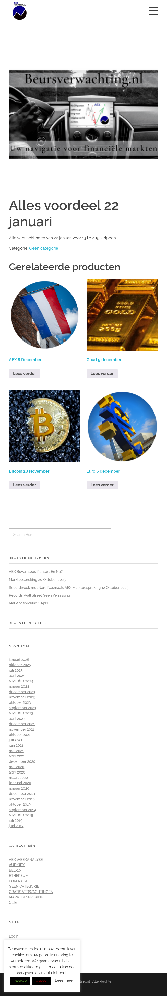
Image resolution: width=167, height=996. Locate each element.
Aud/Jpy (17, 865)
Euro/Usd (18, 881)
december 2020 (22, 761)
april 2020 (17, 772)
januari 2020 (19, 788)
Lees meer (64, 980)
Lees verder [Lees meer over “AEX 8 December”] (24, 373)
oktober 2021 (19, 735)
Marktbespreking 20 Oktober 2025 (37, 580)
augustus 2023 (21, 713)
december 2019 (22, 794)
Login (13, 936)
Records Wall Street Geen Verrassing (39, 595)
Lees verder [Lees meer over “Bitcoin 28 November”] (24, 485)
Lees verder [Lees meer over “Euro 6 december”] (102, 485)
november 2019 (22, 799)
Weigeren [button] (41, 980)
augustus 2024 (21, 681)
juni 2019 (16, 826)
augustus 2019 (21, 815)
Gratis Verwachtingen (31, 892)
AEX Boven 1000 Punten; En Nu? (36, 572)
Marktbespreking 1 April (28, 603)
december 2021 (22, 724)
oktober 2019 (20, 804)
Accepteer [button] (20, 980)
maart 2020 (18, 778)
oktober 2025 (20, 665)
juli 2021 (15, 740)
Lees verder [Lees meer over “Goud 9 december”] (102, 373)
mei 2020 (16, 767)
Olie (13, 902)
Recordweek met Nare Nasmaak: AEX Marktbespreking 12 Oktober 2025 (68, 587)
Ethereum (18, 876)
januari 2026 (19, 660)
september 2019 (22, 810)
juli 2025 (16, 670)
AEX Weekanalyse (26, 860)
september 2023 (22, 708)
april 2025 (17, 676)
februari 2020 (20, 783)
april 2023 (17, 719)
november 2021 (21, 729)
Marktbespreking (26, 897)
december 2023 (22, 692)
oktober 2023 (20, 702)
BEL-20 (15, 870)
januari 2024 (19, 686)
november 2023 (22, 697)
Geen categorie (43, 248)
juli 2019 (15, 820)
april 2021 (17, 756)
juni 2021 (16, 745)
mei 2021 (16, 751)
